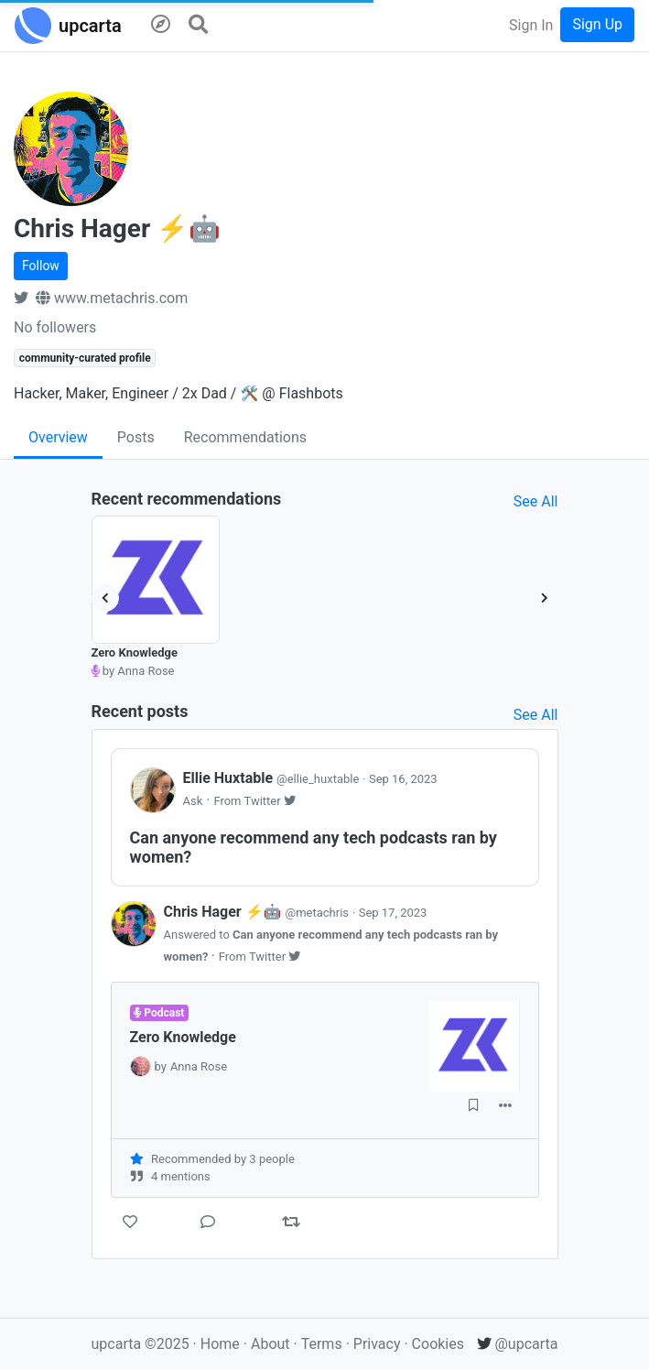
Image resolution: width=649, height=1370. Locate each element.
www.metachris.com (112, 298)
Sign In (531, 25)
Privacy (379, 1344)
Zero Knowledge (135, 652)
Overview (58, 437)
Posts (136, 437)
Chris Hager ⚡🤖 (258, 911)
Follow (40, 265)
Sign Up (597, 24)
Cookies (438, 1344)
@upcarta (517, 1344)
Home (220, 1344)
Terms (323, 1344)
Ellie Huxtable (273, 778)
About (270, 1344)
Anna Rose (198, 1066)
